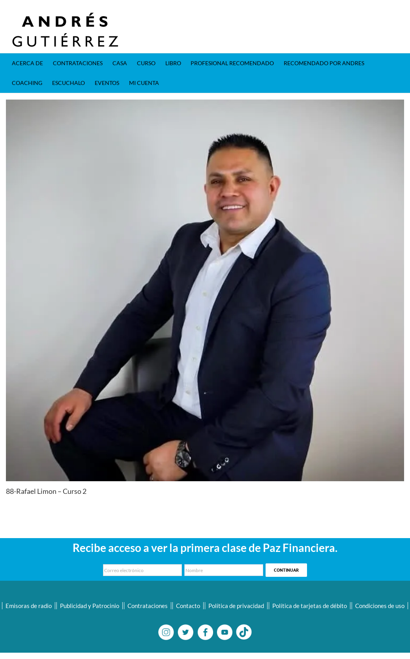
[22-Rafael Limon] (205, 290)
